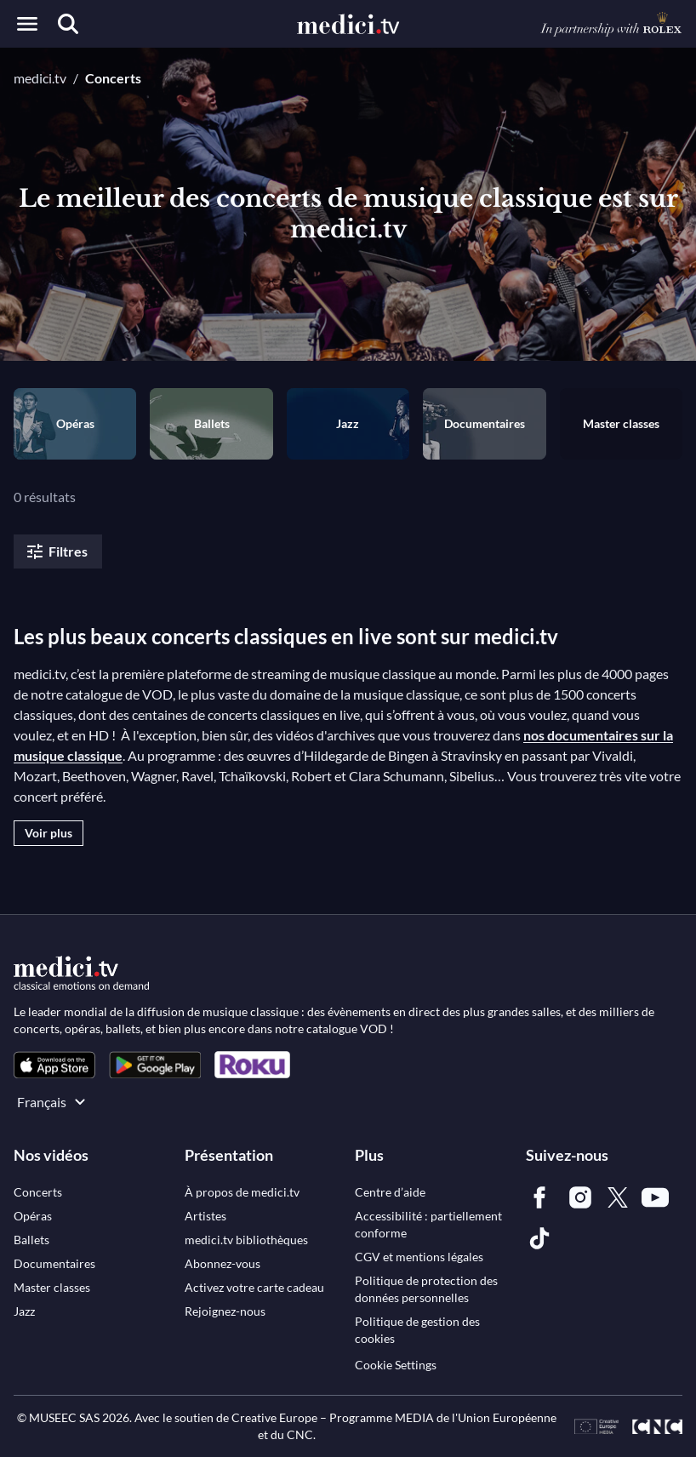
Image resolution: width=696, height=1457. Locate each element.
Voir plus (48, 833)
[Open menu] (27, 23)
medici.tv (40, 78)
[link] (54, 1065)
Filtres (56, 551)
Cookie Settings (395, 1364)
